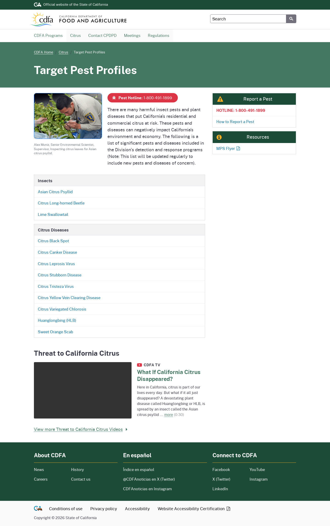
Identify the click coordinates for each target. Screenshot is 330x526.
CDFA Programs (48, 35)
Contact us (81, 479)
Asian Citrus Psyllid (55, 192)
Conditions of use (65, 509)
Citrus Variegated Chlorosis (62, 309)
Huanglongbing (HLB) (57, 320)
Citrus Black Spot (53, 241)
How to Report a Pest (235, 121)
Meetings (132, 35)
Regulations (158, 35)
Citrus (75, 35)
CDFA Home (43, 52)
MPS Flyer (228, 148)
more (168, 414)
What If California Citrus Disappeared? (169, 375)
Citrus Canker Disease (57, 252)
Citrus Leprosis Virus (56, 264)
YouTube (257, 469)
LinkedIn (220, 489)
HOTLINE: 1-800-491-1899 (240, 110)
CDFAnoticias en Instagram (147, 489)
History (94, 469)
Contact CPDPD (102, 35)
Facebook (221, 469)
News (50, 469)
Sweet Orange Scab (55, 332)
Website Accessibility (194, 509)
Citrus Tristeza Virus (56, 286)
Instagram (259, 479)
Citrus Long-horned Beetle (61, 203)
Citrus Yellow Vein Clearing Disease (69, 297)
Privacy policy (103, 509)
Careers (50, 479)
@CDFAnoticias (149, 479)
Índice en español (138, 469)
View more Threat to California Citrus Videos (81, 429)
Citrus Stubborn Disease (59, 275)
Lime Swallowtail (53, 214)
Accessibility (137, 509)
